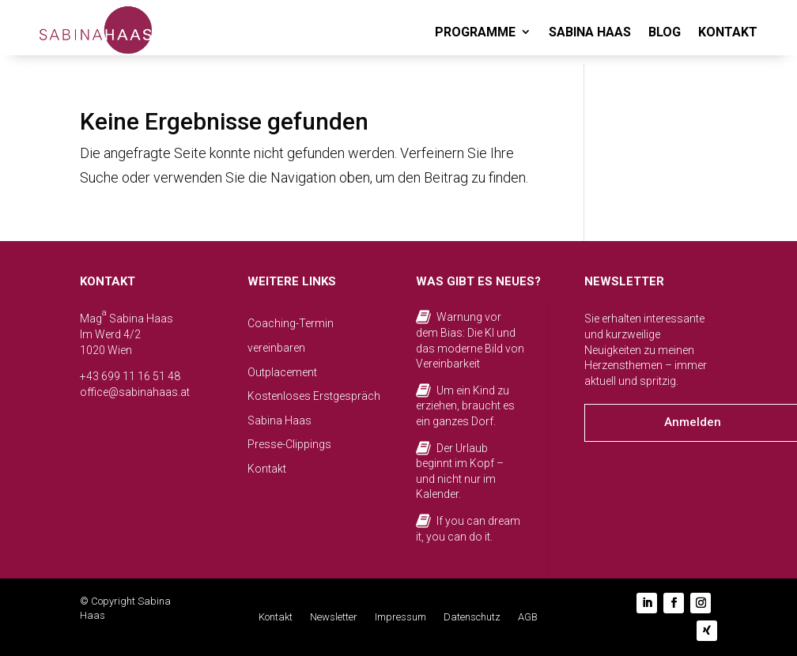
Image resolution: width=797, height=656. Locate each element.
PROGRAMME (475, 32)
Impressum (400, 617)
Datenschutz (472, 617)
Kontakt (266, 468)
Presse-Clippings (289, 444)
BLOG (664, 32)
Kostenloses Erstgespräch (313, 396)
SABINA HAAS (590, 32)
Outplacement (282, 372)
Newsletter (333, 617)
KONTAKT (727, 32)
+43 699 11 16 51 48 (130, 376)
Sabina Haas (279, 420)
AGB (528, 617)
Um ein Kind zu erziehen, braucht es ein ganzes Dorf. (465, 406)
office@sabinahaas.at (135, 392)
